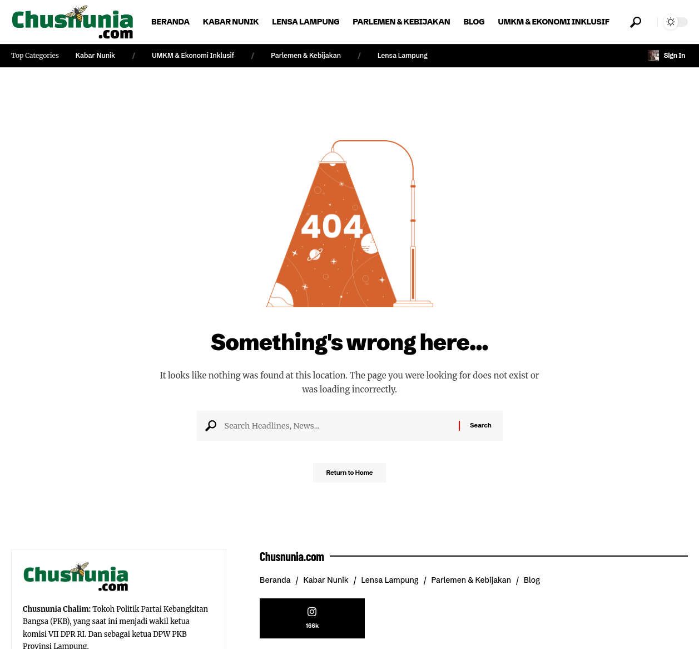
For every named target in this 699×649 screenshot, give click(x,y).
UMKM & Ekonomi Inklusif (193, 55)
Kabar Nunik (95, 55)
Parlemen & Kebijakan (306, 55)
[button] (635, 22)
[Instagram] (312, 619)
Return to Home (349, 476)
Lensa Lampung (403, 55)
